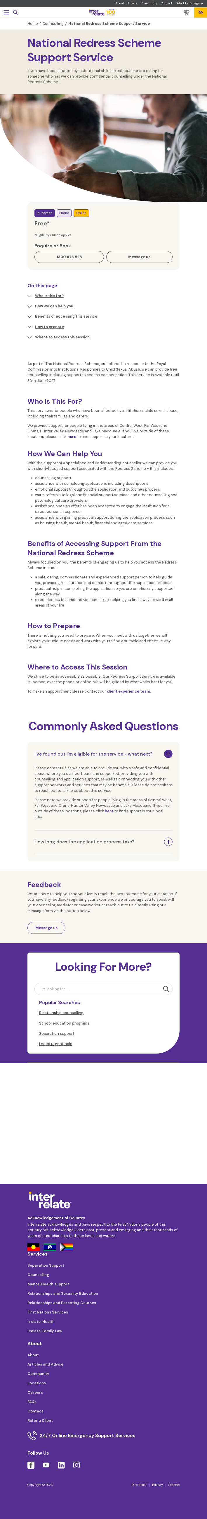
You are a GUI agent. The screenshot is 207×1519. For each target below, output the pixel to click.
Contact (166, 3)
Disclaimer (139, 1485)
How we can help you (50, 306)
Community (149, 3)
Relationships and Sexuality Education (62, 1293)
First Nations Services (47, 1312)
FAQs (31, 1401)
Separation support (56, 1033)
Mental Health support (48, 1284)
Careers (35, 1392)
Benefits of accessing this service (62, 316)
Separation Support (45, 1265)
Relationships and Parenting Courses (61, 1302)
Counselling (53, 23)
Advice (132, 3)
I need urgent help (55, 1043)
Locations (36, 1383)
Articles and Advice (45, 1364)
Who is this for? (45, 296)
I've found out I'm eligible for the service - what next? (93, 754)
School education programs (64, 1023)
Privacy (157, 1485)
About (120, 3)
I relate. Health (41, 1321)
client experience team (128, 691)
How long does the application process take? (84, 842)
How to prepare (45, 327)
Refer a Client (40, 1420)
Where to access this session (58, 337)
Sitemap (174, 1485)
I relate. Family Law (44, 1330)
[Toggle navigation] (6, 12)
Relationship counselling (61, 1012)
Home (32, 23)
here (71, 436)
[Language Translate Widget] (189, 3)
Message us (46, 927)
